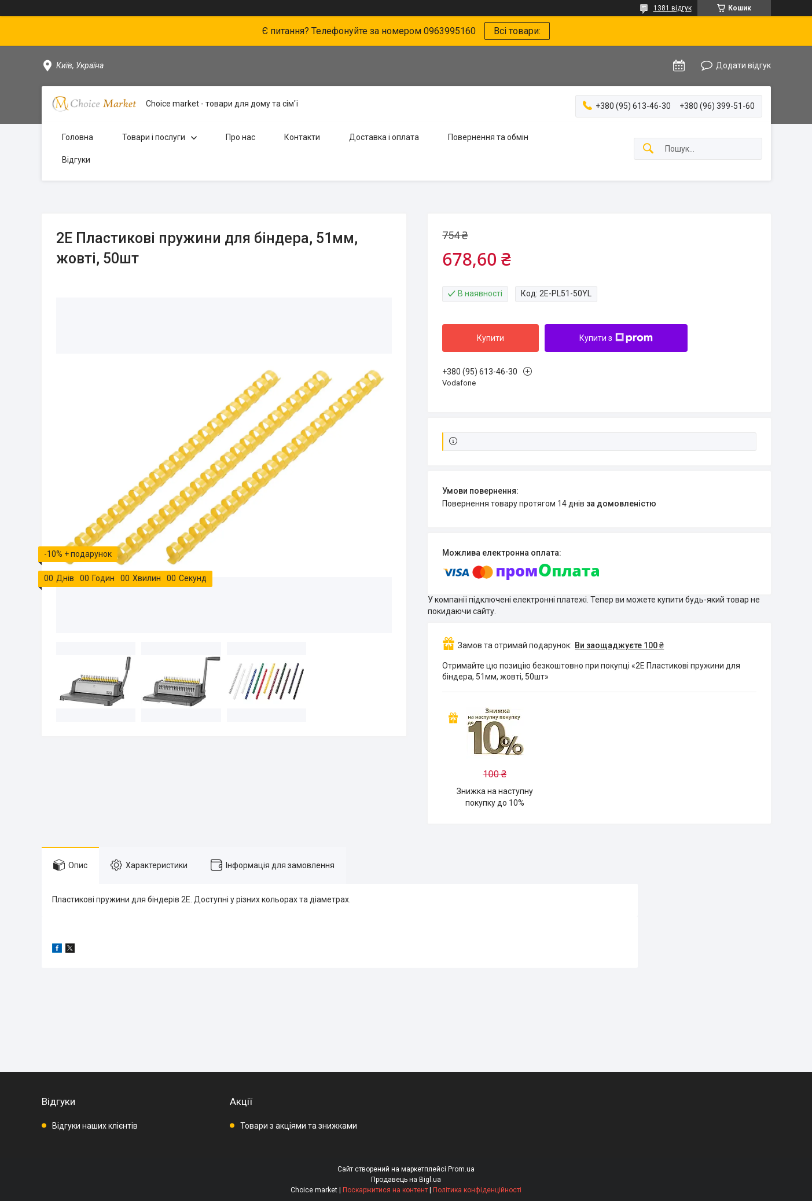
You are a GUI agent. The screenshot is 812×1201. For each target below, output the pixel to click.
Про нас (240, 137)
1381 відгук (672, 8)
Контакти (302, 137)
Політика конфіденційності (477, 1190)
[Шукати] (648, 149)
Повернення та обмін (488, 137)
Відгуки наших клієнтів (95, 1125)
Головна (77, 137)
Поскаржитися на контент (385, 1190)
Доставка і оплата (384, 137)
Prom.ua (461, 1169)
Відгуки (76, 159)
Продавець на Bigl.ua (406, 1180)
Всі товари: (517, 30)
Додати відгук (743, 65)
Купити (490, 338)
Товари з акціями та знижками (298, 1125)
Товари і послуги (153, 137)
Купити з (616, 338)
